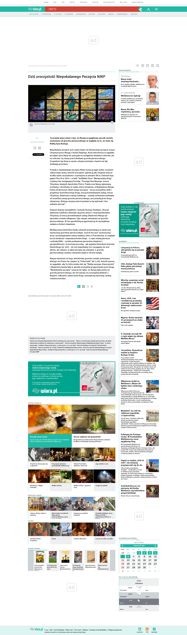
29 (122, 552)
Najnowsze (123, 241)
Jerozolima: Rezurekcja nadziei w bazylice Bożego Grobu (131, 352)
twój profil (148, 9)
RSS (147, 628)
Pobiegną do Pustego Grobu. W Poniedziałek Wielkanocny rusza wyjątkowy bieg (131, 438)
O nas (46, 630)
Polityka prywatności (115, 630)
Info (53, 9)
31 (133, 552)
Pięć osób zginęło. (127, 325)
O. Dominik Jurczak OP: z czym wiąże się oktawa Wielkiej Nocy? (132, 336)
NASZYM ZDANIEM (125, 70)
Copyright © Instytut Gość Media (55, 632)
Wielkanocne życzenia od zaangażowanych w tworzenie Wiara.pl (131, 116)
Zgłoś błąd (154, 628)
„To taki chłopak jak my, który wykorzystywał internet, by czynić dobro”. (132, 289)
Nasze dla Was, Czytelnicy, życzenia (130, 110)
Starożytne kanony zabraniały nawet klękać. (131, 342)
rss (142, 65)
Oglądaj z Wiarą (34, 548)
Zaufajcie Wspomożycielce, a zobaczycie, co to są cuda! (57, 345)
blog (55, 2)
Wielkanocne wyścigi (130, 96)
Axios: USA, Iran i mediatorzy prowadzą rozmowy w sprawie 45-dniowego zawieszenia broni (132, 303)
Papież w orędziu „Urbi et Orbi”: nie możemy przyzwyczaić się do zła (132, 462)
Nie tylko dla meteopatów (128, 577)
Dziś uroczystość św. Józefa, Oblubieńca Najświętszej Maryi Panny (60, 348)
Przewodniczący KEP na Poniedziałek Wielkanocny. (130, 256)
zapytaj (72, 2)
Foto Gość (77, 630)
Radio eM (95, 2)
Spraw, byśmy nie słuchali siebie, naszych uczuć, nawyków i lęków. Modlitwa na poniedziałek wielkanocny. (49, 441)
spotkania (83, 2)
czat (63, 2)
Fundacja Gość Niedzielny (97, 630)
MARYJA (34, 296)
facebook (152, 65)
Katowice (139, 583)
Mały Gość (123, 2)
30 (128, 552)
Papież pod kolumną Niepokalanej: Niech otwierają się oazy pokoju (52, 341)
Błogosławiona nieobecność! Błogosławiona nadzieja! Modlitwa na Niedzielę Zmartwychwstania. (92, 441)
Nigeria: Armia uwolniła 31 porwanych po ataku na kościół (131, 319)
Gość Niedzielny (109, 2)
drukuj (39, 148)
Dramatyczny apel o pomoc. (130, 272)
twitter (157, 65)
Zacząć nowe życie (38, 437)
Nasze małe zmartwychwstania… (130, 80)
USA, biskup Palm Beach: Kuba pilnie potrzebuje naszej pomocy (132, 266)
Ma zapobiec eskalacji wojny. (130, 311)
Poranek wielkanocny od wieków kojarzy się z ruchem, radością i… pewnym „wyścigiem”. (132, 100)
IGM (51, 630)
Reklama (85, 630)
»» (92, 286)
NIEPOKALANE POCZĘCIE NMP (49, 296)
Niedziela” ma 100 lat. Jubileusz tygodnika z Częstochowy (131, 413)
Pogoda (139, 581)
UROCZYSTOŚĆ (66, 296)
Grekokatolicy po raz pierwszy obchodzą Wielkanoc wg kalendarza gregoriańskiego (132, 489)
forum (46, 2)
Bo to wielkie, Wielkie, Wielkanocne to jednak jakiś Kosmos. (132, 85)
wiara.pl (36, 9)
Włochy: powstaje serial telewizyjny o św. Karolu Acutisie (132, 282)
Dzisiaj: (139, 542)
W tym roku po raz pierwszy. (130, 496)
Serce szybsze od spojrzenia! (87, 437)
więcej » (47, 467)
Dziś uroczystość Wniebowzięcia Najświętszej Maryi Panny (84, 343)
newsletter (147, 65)
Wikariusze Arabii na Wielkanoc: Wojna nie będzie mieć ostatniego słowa (131, 384)
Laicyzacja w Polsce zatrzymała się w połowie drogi (132, 249)
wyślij (35, 148)
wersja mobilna (137, 2)
